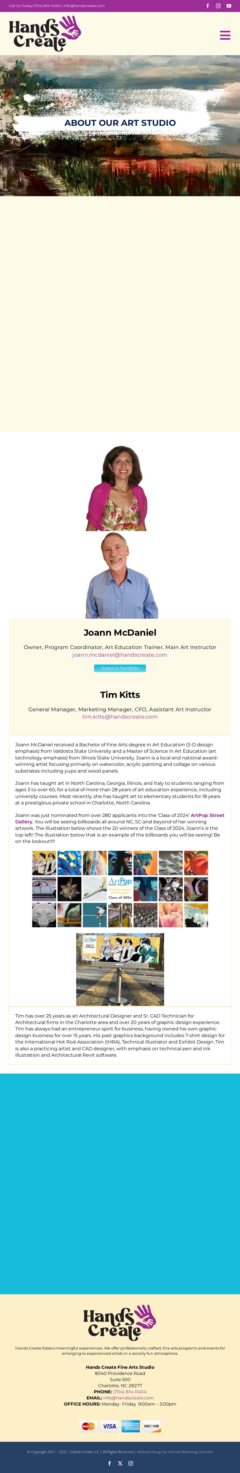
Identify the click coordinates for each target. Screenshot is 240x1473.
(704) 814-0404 (47, 6)
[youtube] (229, 6)
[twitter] (120, 1463)
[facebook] (207, 6)
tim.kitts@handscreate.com (120, 717)
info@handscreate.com (84, 6)
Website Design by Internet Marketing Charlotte (175, 1451)
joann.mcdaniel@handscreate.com (119, 655)
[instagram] (218, 6)
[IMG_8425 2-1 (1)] (120, 935)
